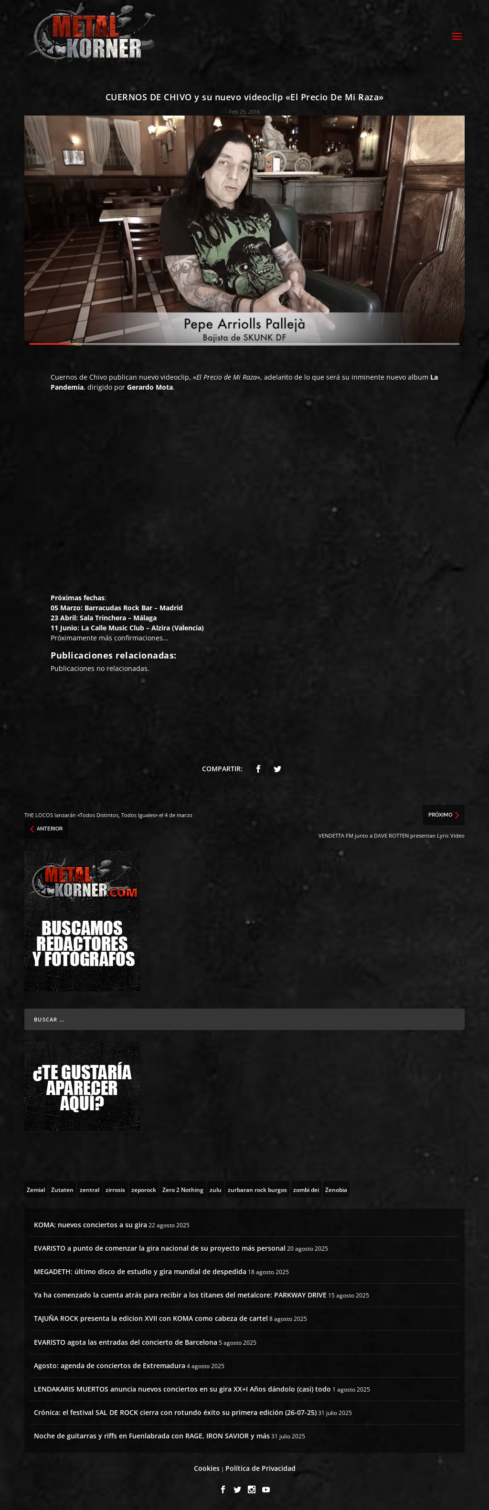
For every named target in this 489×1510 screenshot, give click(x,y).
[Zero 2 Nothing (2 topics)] (183, 1189)
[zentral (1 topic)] (89, 1189)
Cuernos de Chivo (79, 377)
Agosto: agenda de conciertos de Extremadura (109, 1365)
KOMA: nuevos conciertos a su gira (90, 1224)
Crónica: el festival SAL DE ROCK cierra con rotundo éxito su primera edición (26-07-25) (175, 1412)
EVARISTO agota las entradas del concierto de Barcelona (125, 1342)
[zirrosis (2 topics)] (115, 1189)
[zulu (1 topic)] (215, 1189)
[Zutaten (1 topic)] (62, 1189)
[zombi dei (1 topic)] (306, 1189)
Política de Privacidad (260, 1468)
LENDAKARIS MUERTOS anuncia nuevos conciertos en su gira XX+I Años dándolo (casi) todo (182, 1388)
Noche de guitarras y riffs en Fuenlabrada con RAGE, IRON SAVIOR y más (152, 1435)
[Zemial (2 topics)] (35, 1189)
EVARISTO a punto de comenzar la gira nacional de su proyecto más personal (160, 1248)
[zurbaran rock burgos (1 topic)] (257, 1189)
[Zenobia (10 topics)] (336, 1189)
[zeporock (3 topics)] (144, 1189)
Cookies (207, 1468)
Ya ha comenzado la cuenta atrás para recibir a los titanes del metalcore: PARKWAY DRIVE (180, 1294)
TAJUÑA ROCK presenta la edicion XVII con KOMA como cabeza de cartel (151, 1318)
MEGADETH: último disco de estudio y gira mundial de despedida (140, 1271)
